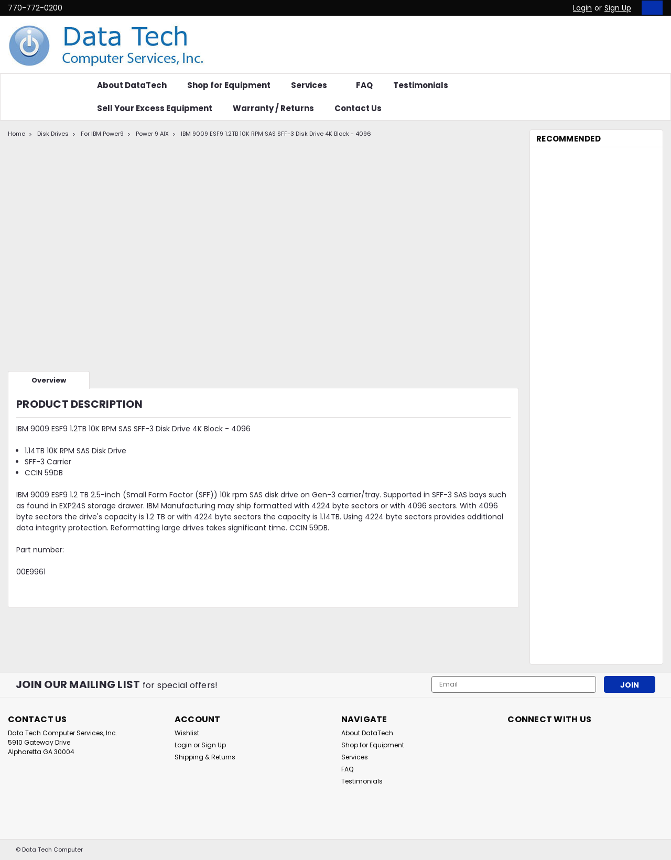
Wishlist (187, 732)
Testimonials (420, 85)
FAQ (364, 85)
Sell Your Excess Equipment (154, 108)
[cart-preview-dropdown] (649, 8)
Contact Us (358, 108)
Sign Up (617, 8)
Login (582, 8)
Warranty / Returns (273, 108)
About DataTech (132, 85)
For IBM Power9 (102, 133)
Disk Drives (53, 133)
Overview (48, 380)
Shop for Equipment (228, 85)
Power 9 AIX (152, 133)
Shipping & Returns (205, 757)
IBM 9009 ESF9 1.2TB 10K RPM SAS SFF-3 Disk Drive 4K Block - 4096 (276, 133)
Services (313, 85)
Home (16, 133)
